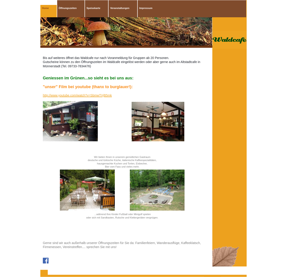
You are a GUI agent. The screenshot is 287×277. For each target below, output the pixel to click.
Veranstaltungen (119, 8)
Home (45, 8)
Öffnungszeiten (68, 8)
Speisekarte (93, 8)
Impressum (145, 8)
